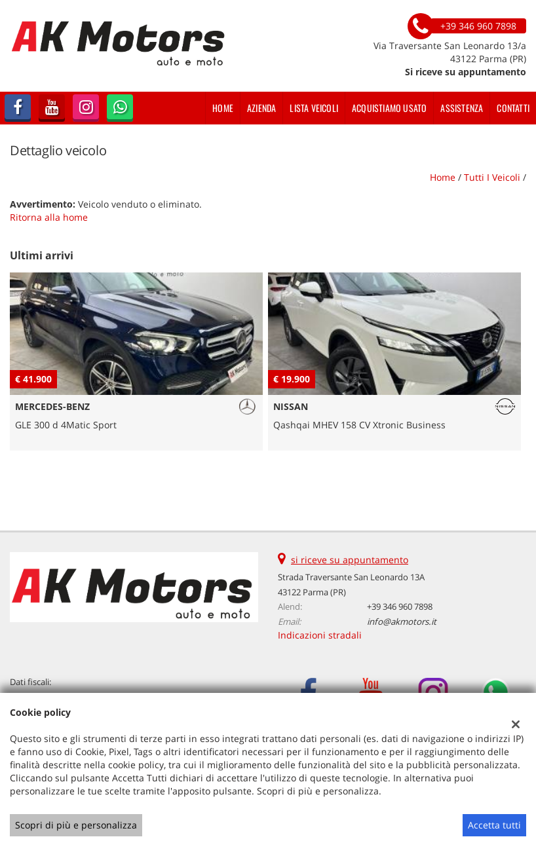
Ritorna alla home (49, 217)
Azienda (261, 108)
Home (222, 108)
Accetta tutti (494, 825)
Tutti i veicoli (492, 177)
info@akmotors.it (401, 621)
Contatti (513, 108)
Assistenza (461, 108)
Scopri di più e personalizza (76, 825)
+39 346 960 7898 (399, 606)
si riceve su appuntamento (349, 559)
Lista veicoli (314, 108)
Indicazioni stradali (320, 635)
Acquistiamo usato (389, 108)
